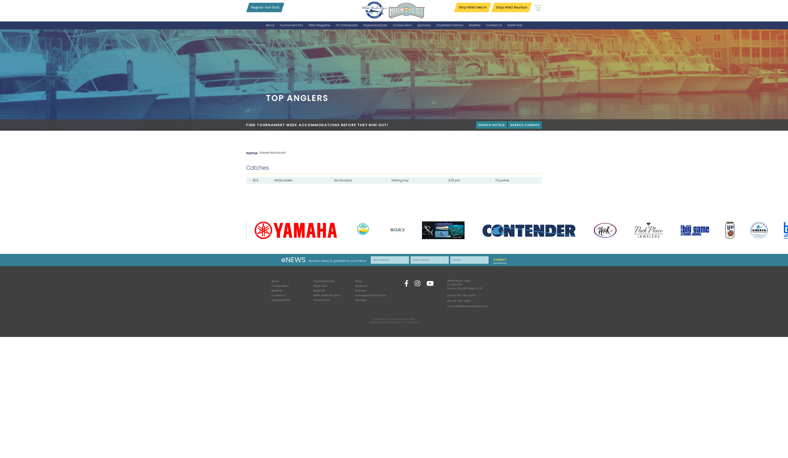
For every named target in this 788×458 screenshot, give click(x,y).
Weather (276, 290)
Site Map (360, 300)
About (275, 281)
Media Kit (319, 290)
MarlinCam (320, 286)
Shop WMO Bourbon (511, 7)
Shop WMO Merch (473, 7)
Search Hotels (491, 125)
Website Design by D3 (381, 322)
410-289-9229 (466, 295)
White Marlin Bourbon (327, 295)
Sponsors (361, 286)
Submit (500, 259)
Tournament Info (324, 281)
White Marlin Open (404, 319)
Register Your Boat (265, 7)
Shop (358, 281)
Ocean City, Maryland (406, 322)
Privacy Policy (321, 300)
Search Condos (524, 125)
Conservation (280, 286)
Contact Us (278, 295)
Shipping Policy (281, 300)
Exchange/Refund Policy (370, 295)
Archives (360, 290)
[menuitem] (270, 25)
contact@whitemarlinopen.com (467, 306)
